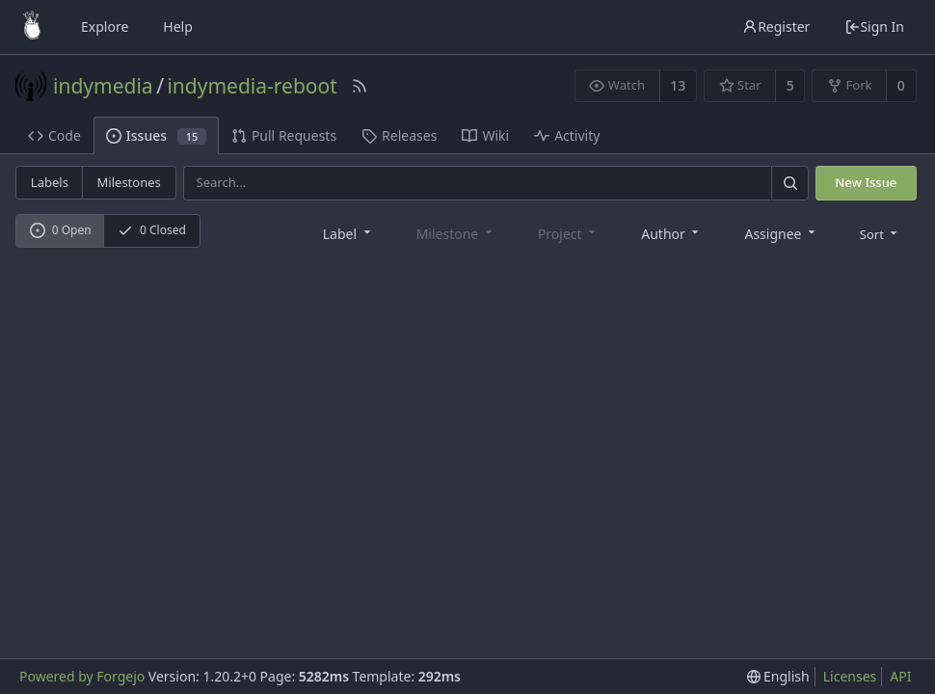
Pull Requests (283, 135)
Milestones (129, 182)
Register (776, 26)
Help (178, 26)
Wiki (485, 135)
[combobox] (348, 233)
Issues (156, 135)
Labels (49, 182)
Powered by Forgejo (82, 676)
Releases (399, 135)
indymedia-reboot (251, 85)
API (900, 676)
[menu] (880, 232)
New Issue (865, 182)
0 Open (61, 230)
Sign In (874, 26)
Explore (104, 26)
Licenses (850, 676)
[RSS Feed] (359, 85)
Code (54, 135)
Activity (567, 135)
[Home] (31, 27)
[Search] (789, 183)
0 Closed (152, 230)
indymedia (103, 85)
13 (677, 85)
